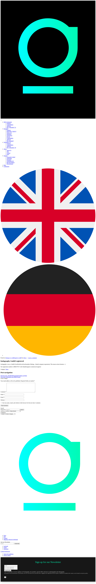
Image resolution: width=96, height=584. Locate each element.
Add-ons (9, 126)
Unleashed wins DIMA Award (10, 377)
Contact (8, 153)
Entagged (6, 128)
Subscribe (17, 545)
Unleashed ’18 (7, 142)
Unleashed (9, 158)
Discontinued (10, 163)
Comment (3, 393)
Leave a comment (32, 358)
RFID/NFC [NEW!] (11, 131)
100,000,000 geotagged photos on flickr (14, 375)
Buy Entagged (10, 141)
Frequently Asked (11, 157)
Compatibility (10, 124)
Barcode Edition (10, 162)
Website (2, 401)
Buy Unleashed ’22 (11, 127)
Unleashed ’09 (10, 161)
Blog (5, 165)
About (5, 149)
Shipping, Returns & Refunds (11, 541)
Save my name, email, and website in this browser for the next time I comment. (21, 404)
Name (2, 396)
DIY (5, 538)
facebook (6, 548)
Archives (7, 413)
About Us (9, 150)
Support (5, 155)
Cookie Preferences (5, 553)
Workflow (9, 134)
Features (9, 123)
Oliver (24, 358)
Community (6, 166)
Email (2, 399)
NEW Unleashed (8, 122)
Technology (9, 135)
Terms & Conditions (8, 555)
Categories (3, 415)
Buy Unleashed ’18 (11, 147)
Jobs (8, 151)
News (7, 369)
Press (8, 154)
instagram (6, 550)
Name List (9, 132)
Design (8, 137)
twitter (5, 549)
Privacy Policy (7, 557)
